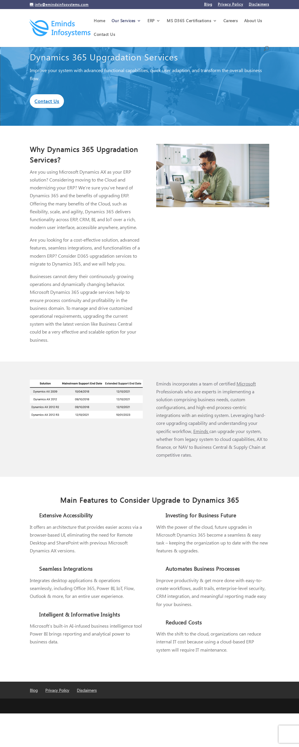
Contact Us (104, 34)
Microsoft (246, 384)
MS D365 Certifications (189, 21)
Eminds (201, 431)
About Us (253, 21)
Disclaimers (259, 4)
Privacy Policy (230, 4)
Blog (208, 4)
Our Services (123, 21)
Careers (230, 21)
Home (99, 21)
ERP (151, 21)
